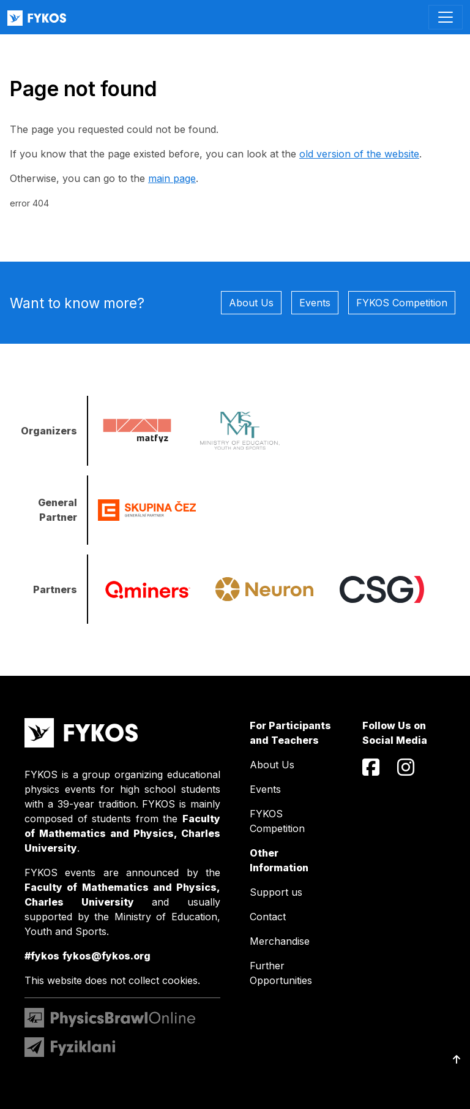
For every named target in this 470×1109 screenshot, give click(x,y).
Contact (268, 916)
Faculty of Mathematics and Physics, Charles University (122, 833)
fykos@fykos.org (106, 956)
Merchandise (280, 941)
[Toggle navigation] (445, 17)
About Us (251, 303)
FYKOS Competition (401, 303)
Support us (276, 892)
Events (314, 303)
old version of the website (359, 154)
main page (172, 178)
